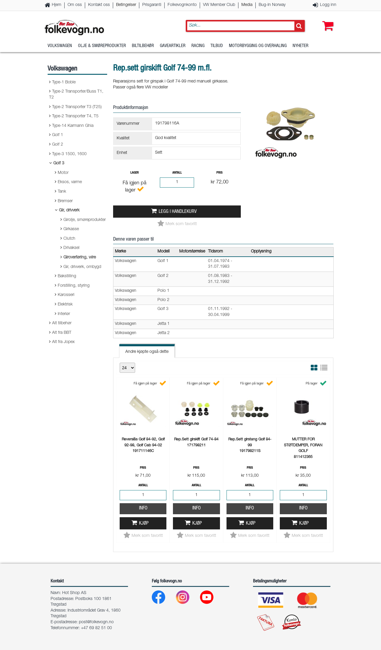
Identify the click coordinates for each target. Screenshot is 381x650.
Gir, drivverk (69, 210)
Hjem (56, 5)
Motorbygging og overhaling (258, 46)
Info (143, 508)
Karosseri (66, 295)
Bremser (65, 201)
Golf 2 (57, 145)
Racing (197, 46)
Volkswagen (60, 46)
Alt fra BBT (61, 333)
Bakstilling (67, 276)
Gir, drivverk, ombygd (82, 267)
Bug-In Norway (272, 5)
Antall (177, 172)
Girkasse (71, 229)
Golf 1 (57, 135)
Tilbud (216, 46)
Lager (134, 172)
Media (246, 5)
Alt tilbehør (61, 323)
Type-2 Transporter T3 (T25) (77, 107)
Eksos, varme (70, 182)
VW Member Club (219, 5)
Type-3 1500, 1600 (69, 154)
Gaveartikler (172, 46)
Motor (63, 173)
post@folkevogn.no (96, 622)
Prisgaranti (151, 5)
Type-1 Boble (64, 82)
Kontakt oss (99, 5)
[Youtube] (211, 598)
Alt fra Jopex (63, 342)
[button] (326, 20)
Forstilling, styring (74, 286)
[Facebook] (163, 598)
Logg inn (328, 5)
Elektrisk (65, 305)
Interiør (64, 314)
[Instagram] (187, 598)
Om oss (75, 5)
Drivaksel (71, 248)
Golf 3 (58, 163)
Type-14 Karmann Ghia (72, 126)
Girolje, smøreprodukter (84, 220)
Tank (62, 192)
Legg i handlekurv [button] (178, 211)
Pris (219, 172)
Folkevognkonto (182, 5)
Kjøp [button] (144, 523)
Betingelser (126, 5)
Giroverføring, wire (79, 257)
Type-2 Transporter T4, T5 (75, 116)
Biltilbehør (143, 46)
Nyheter (300, 46)
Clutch (69, 239)
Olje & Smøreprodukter (102, 46)
